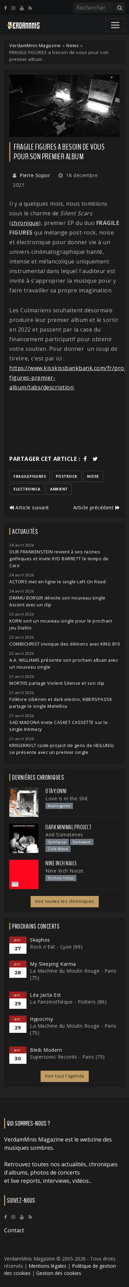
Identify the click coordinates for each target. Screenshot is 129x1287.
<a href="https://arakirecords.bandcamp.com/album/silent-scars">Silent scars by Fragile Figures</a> (64, 423)
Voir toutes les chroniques (64, 901)
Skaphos (40, 940)
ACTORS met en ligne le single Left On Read (57, 582)
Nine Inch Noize (64, 870)
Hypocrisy (41, 1019)
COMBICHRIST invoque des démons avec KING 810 (64, 644)
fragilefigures (29, 476)
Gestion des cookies (58, 1273)
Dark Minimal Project (68, 827)
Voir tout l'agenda (64, 1076)
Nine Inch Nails (61, 863)
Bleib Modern (46, 1050)
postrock (66, 476)
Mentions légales (47, 1266)
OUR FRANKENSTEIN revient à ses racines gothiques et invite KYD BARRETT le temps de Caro (59, 559)
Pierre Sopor (35, 175)
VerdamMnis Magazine (35, 45)
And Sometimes (64, 834)
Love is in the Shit (66, 798)
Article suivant (29, 507)
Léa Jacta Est (45, 995)
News (72, 45)
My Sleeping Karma (53, 964)
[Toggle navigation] (115, 25)
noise (93, 476)
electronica (27, 489)
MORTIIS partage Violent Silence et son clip (57, 683)
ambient (59, 489)
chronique (25, 223)
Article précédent (96, 507)
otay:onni (56, 791)
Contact (14, 1230)
